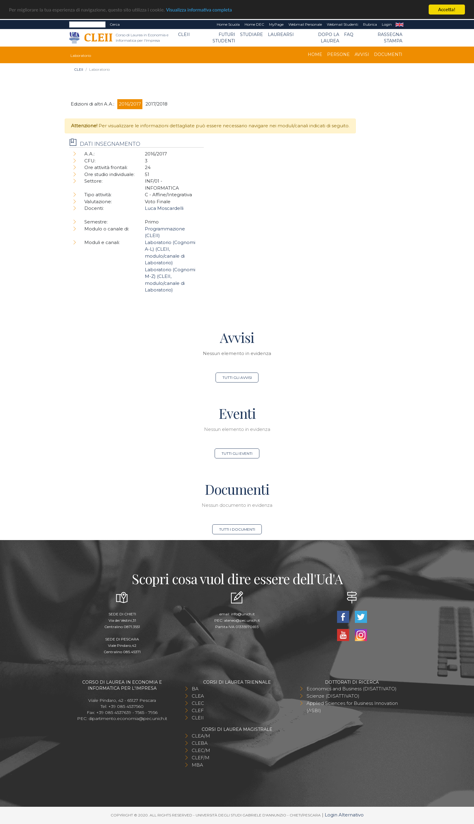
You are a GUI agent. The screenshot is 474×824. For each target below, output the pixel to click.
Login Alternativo (344, 815)
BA (195, 689)
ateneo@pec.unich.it (242, 620)
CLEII (184, 34)
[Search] (87, 24)
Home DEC (254, 24)
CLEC (198, 703)
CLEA (198, 696)
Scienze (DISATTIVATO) (333, 696)
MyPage (276, 24)
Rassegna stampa (390, 38)
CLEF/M (200, 757)
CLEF (198, 710)
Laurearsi (281, 34)
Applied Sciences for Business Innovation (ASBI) (352, 706)
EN (399, 24)
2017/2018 (156, 104)
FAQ (348, 34)
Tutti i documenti (237, 529)
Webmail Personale (305, 24)
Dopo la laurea (328, 38)
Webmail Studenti (342, 24)
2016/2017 (130, 104)
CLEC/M (201, 750)
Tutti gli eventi (237, 453)
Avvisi (362, 54)
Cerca (115, 24)
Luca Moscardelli (164, 208)
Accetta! (447, 9)
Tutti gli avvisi (237, 377)
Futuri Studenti (224, 38)
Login (387, 24)
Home (315, 54)
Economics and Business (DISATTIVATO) (352, 689)
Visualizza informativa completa (199, 10)
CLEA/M (201, 736)
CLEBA (200, 743)
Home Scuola (228, 24)
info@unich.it (243, 614)
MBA (197, 765)
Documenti (388, 54)
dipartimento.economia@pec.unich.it (128, 718)
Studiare (251, 34)
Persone (338, 54)
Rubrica (370, 24)
